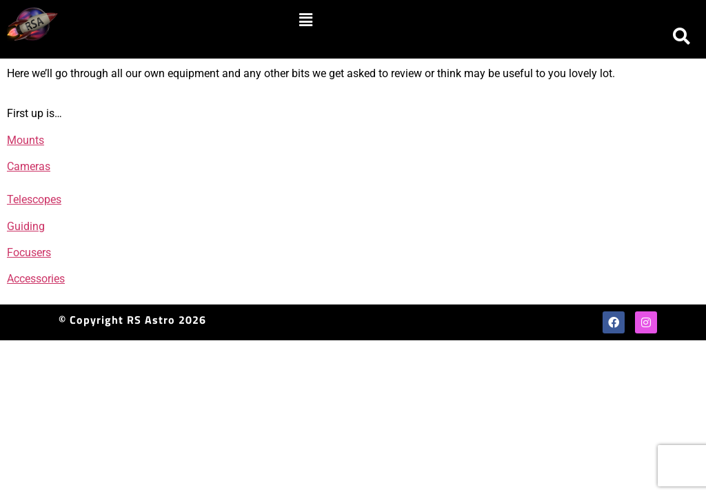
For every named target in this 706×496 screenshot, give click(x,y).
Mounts (25, 140)
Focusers (29, 252)
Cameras (28, 166)
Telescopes (34, 199)
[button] (305, 20)
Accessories (36, 278)
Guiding (26, 226)
